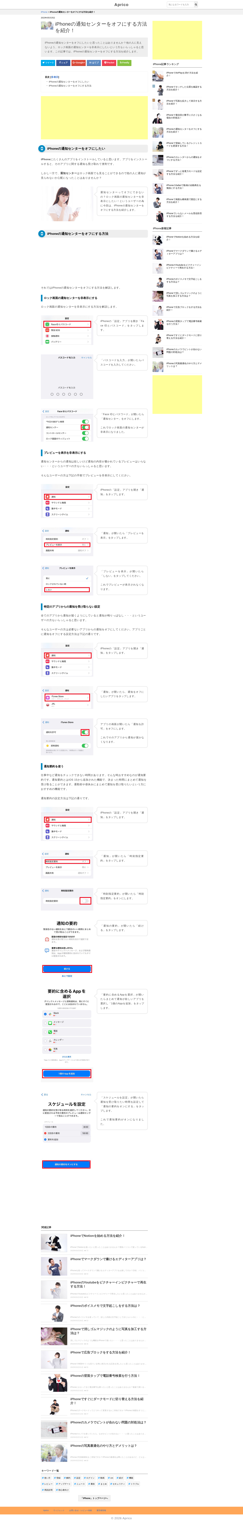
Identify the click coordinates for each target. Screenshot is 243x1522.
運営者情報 (101, 1510)
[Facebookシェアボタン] (63, 63)
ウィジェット (59, 1510)
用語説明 (47, 1490)
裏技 (91, 1484)
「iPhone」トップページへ (94, 1498)
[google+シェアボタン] (78, 63)
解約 (67, 1478)
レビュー (47, 1484)
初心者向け (62, 1490)
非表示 (54, 77)
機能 (130, 1478)
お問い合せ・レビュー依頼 (80, 1510)
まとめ (102, 1484)
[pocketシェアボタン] (109, 63)
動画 (101, 1478)
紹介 (120, 1478)
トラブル (133, 1484)
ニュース (79, 1484)
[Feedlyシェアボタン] (124, 63)
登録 (57, 1478)
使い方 (46, 1478)
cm (110, 1478)
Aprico (121, 4)
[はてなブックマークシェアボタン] (94, 63)
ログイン (89, 1478)
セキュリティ (117, 1484)
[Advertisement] (94, 117)
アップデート (63, 1484)
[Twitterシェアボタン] (48, 63)
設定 (77, 1478)
